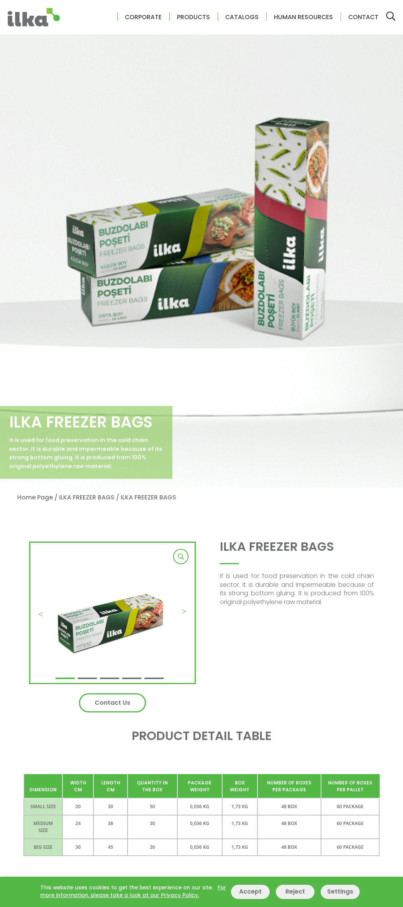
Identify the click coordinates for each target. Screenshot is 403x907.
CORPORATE (143, 17)
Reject (295, 891)
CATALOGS (242, 17)
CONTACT (363, 17)
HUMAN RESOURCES (303, 17)
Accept (250, 891)
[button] (65, 678)
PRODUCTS (193, 17)
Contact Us (112, 702)
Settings (340, 891)
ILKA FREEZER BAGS (87, 497)
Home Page (35, 497)
